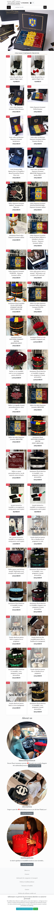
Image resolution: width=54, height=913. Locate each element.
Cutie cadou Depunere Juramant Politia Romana (16, 108)
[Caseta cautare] (28, 7)
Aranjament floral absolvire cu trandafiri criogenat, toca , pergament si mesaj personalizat (38, 606)
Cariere (27, 889)
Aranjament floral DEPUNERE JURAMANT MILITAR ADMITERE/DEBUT (16, 340)
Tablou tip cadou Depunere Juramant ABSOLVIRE (38, 406)
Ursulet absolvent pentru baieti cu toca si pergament (16, 704)
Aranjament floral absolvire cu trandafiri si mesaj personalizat (16, 605)
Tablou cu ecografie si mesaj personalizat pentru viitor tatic (16, 407)
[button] (4, 30)
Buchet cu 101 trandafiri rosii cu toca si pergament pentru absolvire (16, 373)
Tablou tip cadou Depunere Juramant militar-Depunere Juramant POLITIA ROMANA (38, 306)
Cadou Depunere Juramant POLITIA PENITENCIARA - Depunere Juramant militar (38, 205)
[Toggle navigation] (9, 7)
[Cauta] (45, 7)
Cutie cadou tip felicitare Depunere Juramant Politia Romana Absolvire (38, 139)
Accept (35, 908)
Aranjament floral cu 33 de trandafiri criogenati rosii (37, 338)
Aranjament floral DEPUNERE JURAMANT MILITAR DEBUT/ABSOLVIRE (38, 440)
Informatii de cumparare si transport (27, 878)
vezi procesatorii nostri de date (24, 908)
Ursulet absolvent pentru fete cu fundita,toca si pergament (37, 671)
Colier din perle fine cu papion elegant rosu (37, 78)
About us (27, 870)
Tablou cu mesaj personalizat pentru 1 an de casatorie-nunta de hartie (16, 473)
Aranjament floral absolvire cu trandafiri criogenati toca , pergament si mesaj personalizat (38, 374)
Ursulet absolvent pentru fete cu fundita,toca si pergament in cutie (37, 539)
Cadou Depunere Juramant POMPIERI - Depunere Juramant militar (16, 273)
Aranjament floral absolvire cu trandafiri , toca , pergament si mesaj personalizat (38, 474)
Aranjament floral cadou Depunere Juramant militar (16, 236)
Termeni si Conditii (27, 885)
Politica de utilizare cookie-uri (27, 893)
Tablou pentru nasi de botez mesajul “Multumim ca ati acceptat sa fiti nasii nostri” (16, 571)
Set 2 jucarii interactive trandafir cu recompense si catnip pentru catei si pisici (16, 539)
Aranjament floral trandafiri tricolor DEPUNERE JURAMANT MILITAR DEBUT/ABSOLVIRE (16, 306)
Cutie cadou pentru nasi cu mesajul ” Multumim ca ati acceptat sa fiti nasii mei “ (38, 273)
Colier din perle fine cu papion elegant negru (16, 78)
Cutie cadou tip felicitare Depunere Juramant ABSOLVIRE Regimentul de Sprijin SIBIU (37, 172)
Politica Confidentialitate (27, 882)
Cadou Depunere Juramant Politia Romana (37, 108)
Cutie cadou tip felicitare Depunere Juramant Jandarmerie (16, 139)
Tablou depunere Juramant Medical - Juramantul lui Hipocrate (16, 205)
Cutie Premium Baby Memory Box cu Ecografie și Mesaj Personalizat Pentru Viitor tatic (16, 172)
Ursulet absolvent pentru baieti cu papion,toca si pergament (16, 639)
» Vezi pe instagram (34, 765)
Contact (27, 874)
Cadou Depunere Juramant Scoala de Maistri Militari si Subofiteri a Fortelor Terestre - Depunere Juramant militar (38, 239)
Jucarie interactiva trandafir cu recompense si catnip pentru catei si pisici (16, 507)
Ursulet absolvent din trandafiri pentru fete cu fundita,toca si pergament (37, 639)
